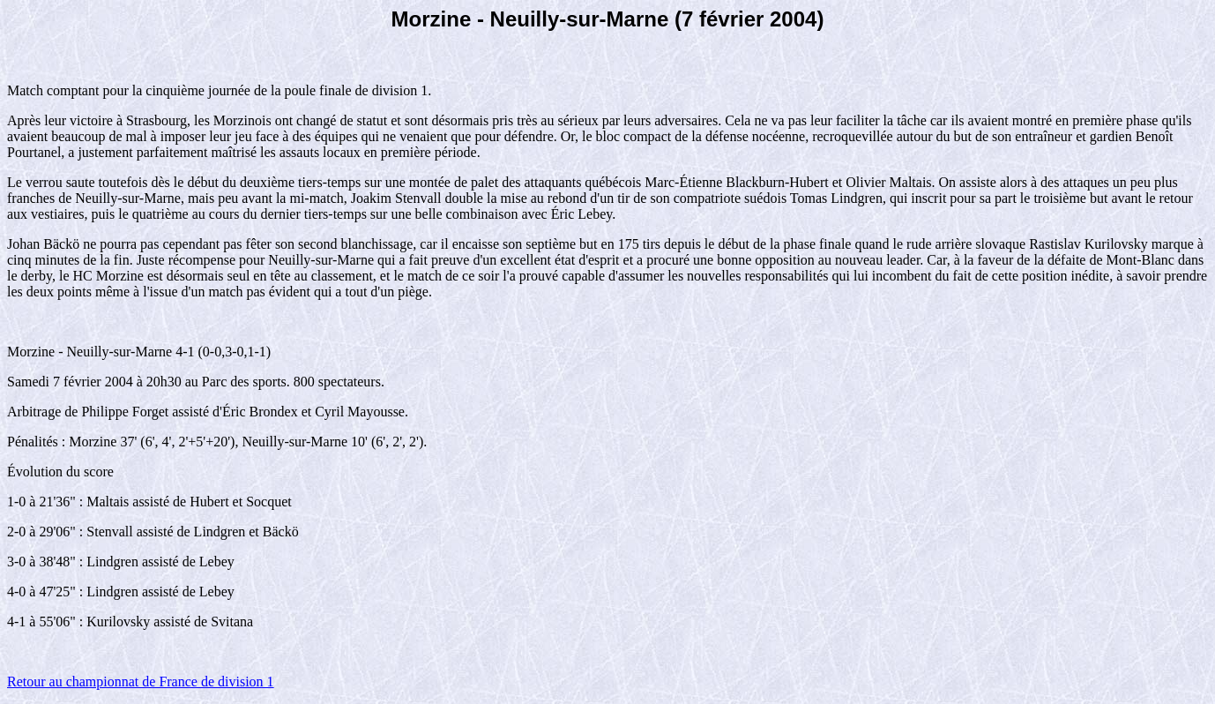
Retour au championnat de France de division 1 (140, 681)
